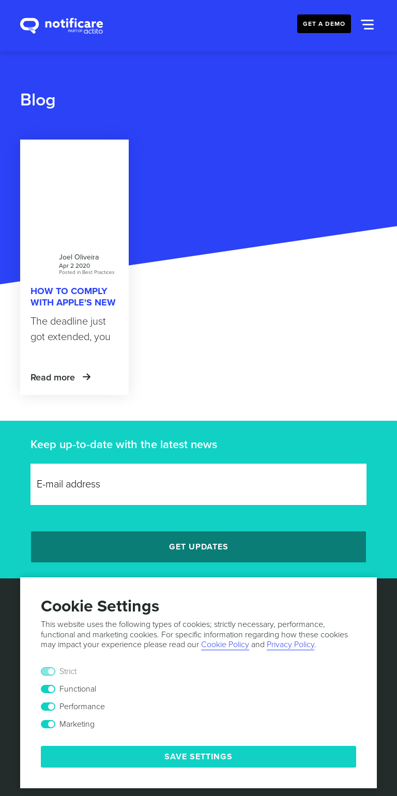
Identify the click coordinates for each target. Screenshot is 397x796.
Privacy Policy (290, 644)
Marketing (77, 724)
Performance (82, 706)
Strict (68, 671)
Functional (77, 689)
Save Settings (198, 757)
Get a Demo (324, 23)
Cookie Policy (225, 644)
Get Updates (198, 547)
